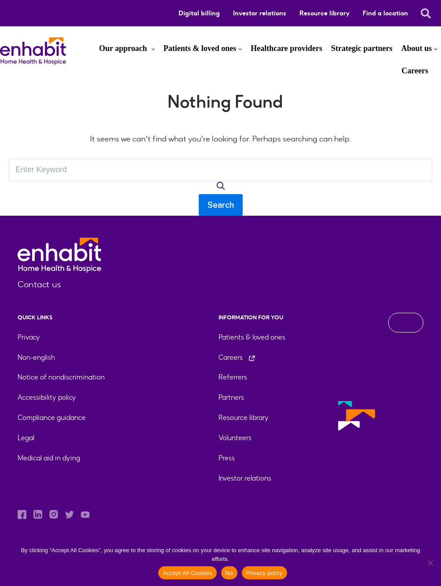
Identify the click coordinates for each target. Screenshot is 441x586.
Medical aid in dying (49, 458)
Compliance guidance (52, 418)
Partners (231, 398)
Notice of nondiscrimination (61, 377)
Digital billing (199, 13)
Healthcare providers (286, 48)
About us (416, 48)
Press (227, 458)
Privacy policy (264, 573)
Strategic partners (361, 48)
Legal (26, 438)
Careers (414, 70)
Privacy (29, 337)
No (229, 573)
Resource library (324, 13)
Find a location (385, 13)
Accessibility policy (47, 398)
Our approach (124, 48)
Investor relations (259, 13)
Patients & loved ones (200, 48)
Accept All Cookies (187, 573)
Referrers (233, 377)
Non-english (36, 357)
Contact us (39, 284)
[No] (430, 562)
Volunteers (235, 438)
